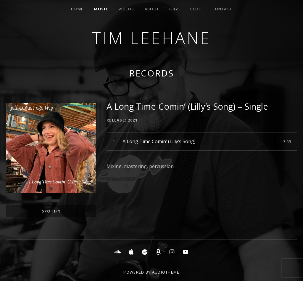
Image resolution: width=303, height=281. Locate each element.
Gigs (174, 9)
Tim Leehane (151, 38)
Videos (126, 9)
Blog (196, 9)
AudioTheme (166, 272)
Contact (222, 9)
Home (77, 9)
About (152, 9)
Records (151, 73)
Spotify (51, 211)
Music (101, 9)
